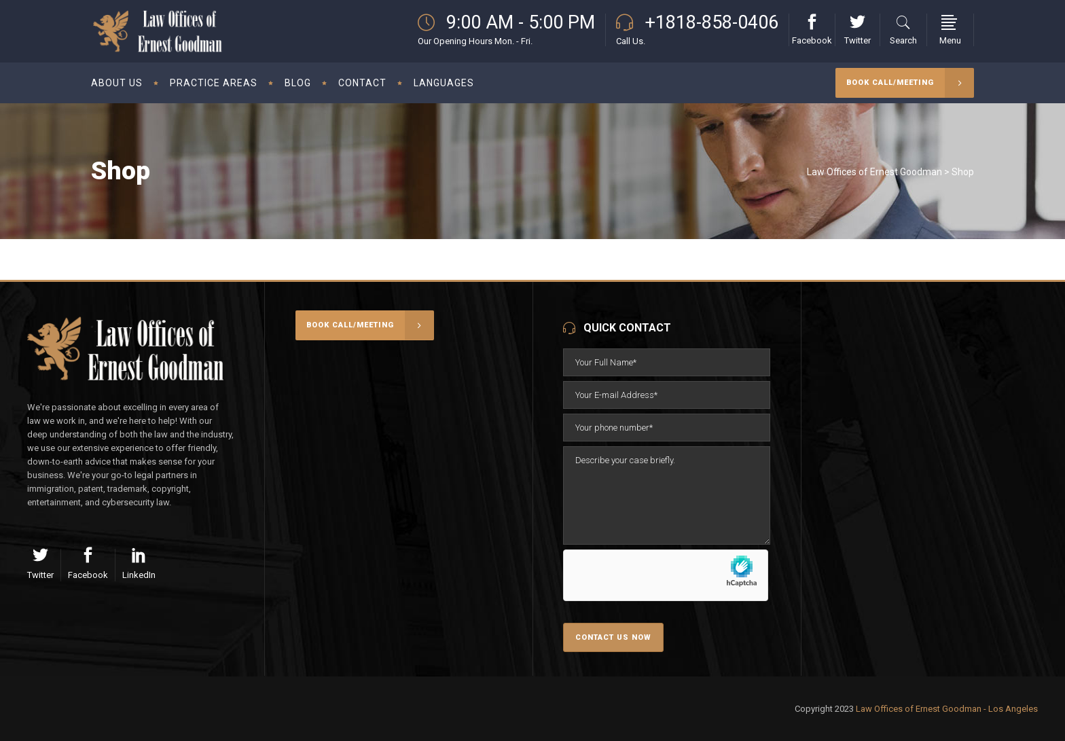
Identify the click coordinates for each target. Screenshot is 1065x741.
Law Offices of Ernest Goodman (874, 172)
